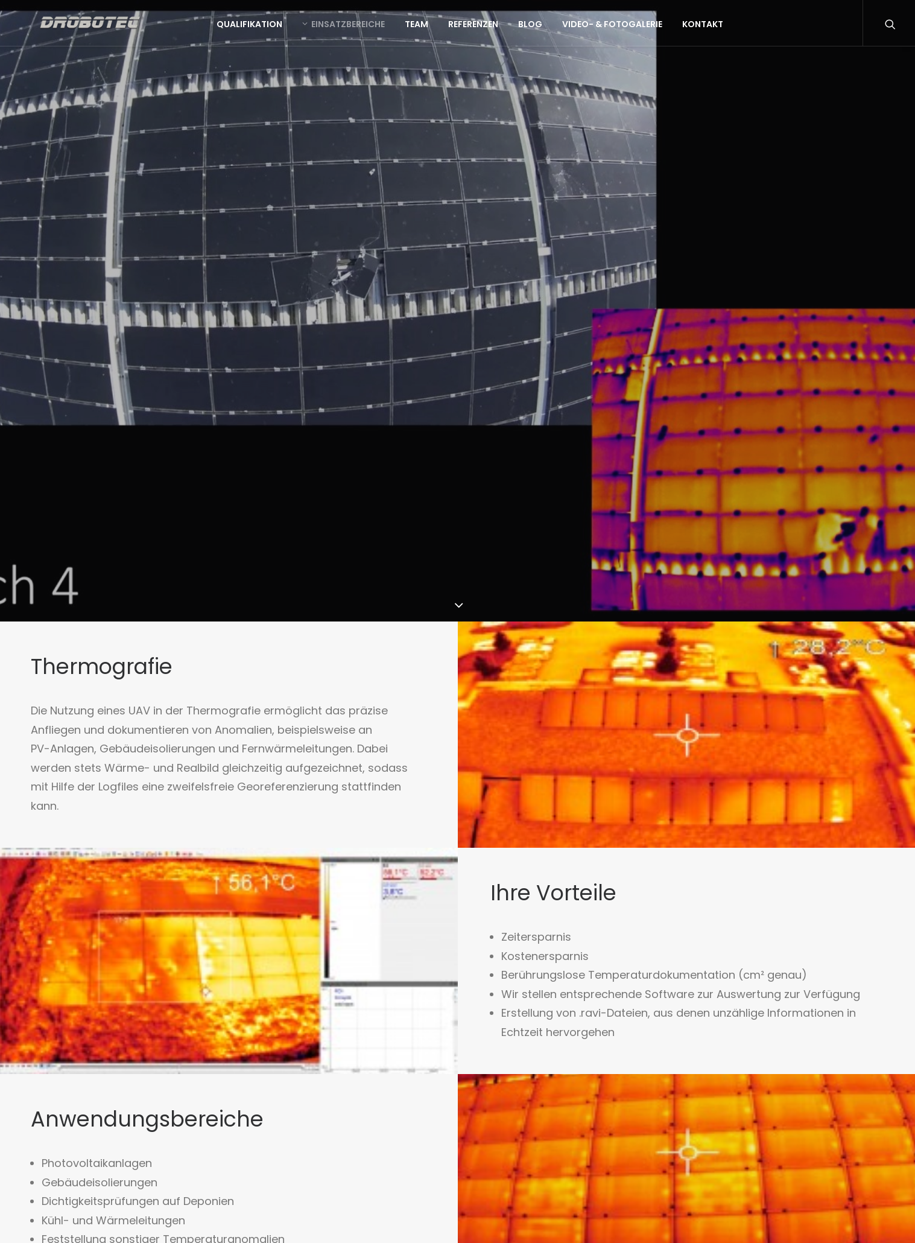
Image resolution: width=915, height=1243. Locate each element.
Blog (563, 30)
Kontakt (735, 30)
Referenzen (506, 30)
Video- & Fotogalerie (645, 30)
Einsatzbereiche (376, 30)
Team (449, 30)
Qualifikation (282, 30)
